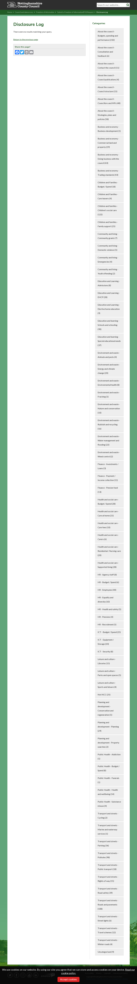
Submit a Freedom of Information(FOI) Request (76, 12)
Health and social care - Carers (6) (108, 537)
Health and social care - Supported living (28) (108, 564)
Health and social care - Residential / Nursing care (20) (109, 550)
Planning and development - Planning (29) (108, 726)
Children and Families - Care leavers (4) (108, 196)
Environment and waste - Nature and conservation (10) (109, 408)
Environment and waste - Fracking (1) (109, 394)
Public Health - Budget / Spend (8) (108, 768)
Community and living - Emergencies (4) (108, 259)
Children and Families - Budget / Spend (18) (108, 184)
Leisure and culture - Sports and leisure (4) (107, 684)
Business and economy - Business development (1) (109, 128)
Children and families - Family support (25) (108, 224)
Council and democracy (25, 12)
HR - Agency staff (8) (107, 574)
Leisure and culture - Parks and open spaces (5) (109, 673)
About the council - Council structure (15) (107, 89)
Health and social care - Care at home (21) (108, 513)
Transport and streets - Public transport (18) (108, 867)
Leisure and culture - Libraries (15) (107, 661)
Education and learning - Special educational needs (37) (109, 340)
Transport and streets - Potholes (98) (108, 855)
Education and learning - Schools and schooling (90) (108, 324)
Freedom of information (46, 12)
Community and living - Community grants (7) (108, 236)
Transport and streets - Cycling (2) (108, 815)
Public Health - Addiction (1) (109, 756)
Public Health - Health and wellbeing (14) (108, 792)
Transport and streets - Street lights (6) (108, 918)
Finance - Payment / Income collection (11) (108, 478)
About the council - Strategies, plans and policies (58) (107, 114)
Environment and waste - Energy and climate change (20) (109, 368)
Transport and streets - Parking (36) (108, 843)
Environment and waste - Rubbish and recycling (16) (109, 424)
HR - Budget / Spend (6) (108, 582)
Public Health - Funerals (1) (108, 780)
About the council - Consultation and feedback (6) (106, 51)
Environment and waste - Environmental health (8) (109, 382)
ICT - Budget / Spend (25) (109, 632)
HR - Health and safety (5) (109, 609)
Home (10, 12)
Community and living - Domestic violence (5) (108, 247)
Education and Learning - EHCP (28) (109, 295)
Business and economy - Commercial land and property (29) (108, 142)
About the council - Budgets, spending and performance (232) (108, 35)
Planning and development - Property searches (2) (108, 742)
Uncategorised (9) (106, 952)
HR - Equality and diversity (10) (105, 599)
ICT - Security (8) (105, 651)
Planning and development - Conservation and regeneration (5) (105, 708)
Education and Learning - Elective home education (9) (109, 308)
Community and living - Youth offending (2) (108, 271)
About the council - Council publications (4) (108, 77)
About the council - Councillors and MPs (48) (109, 101)
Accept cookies (68, 979)
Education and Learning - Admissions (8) (109, 283)
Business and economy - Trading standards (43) (108, 172)
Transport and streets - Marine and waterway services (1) (108, 829)
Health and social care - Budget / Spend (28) (108, 501)
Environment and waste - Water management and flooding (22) (109, 440)
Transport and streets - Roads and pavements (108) (108, 904)
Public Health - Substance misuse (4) (109, 803)
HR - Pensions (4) (105, 617)
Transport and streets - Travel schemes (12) (108, 930)
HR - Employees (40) (107, 590)
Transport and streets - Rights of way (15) (108, 878)
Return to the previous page (25, 39)
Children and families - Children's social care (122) (108, 210)
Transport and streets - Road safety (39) (108, 890)
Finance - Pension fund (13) (108, 489)
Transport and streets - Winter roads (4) (108, 942)
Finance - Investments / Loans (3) (108, 466)
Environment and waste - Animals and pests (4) (109, 354)
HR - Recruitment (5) (107, 624)
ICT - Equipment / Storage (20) (106, 641)
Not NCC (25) (104, 694)
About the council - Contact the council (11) (108, 65)
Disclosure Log (102, 12)
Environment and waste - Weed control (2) (109, 454)
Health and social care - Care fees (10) (108, 525)
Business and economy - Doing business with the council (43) (108, 158)
